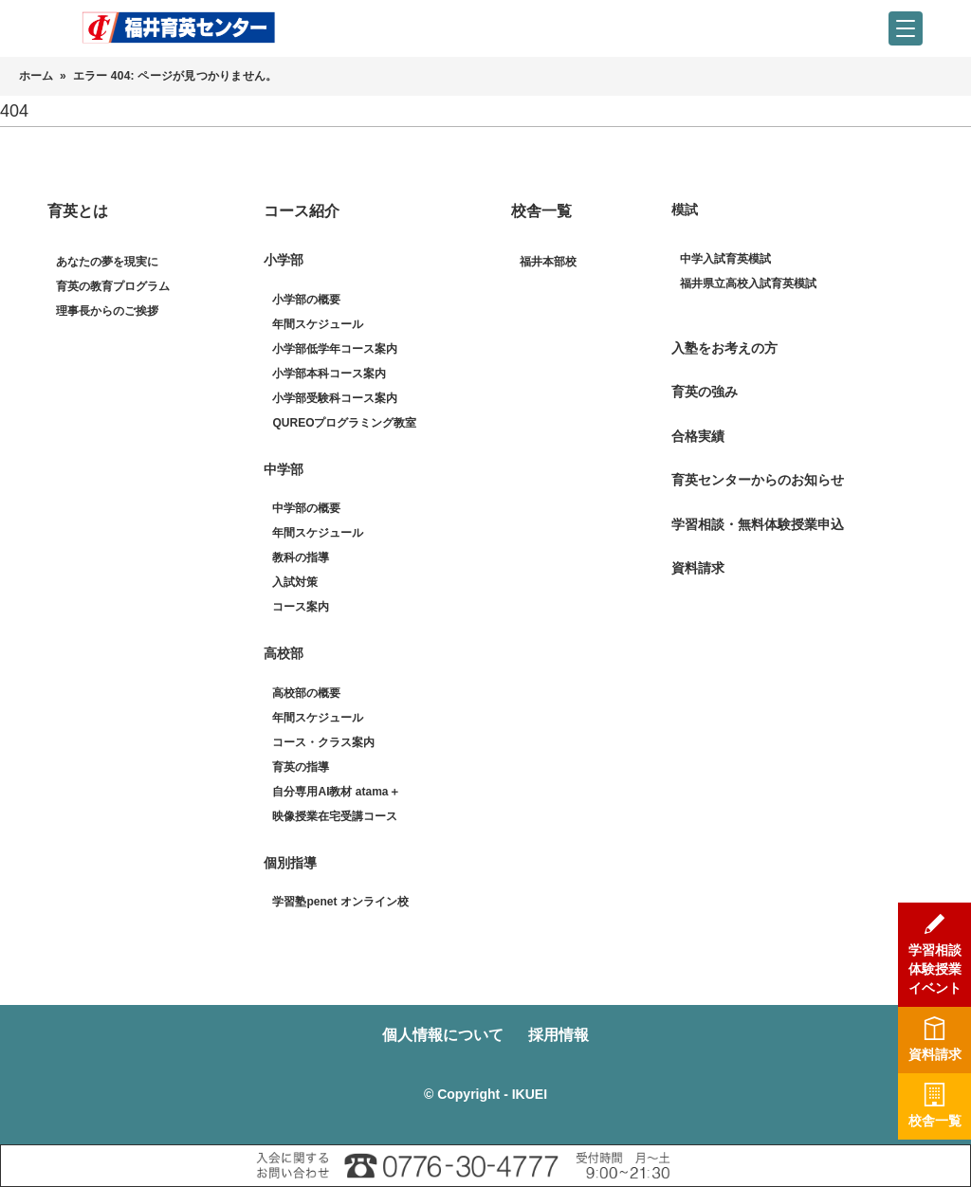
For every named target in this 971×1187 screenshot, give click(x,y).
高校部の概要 (306, 693)
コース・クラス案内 (323, 742)
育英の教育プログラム (113, 286)
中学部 (283, 469)
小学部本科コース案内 (329, 373)
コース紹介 (301, 211)
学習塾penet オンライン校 (340, 901)
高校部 (283, 653)
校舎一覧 (541, 211)
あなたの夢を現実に (107, 261)
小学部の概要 (306, 299)
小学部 (283, 259)
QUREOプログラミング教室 (344, 422)
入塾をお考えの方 (724, 348)
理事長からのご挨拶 (107, 311)
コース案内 (300, 606)
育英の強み (704, 391)
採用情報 (560, 1035)
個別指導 (290, 862)
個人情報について (441, 1035)
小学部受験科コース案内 (334, 398)
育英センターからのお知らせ (757, 479)
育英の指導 (300, 767)
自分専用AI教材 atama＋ (335, 791)
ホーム (36, 75)
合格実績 (697, 436)
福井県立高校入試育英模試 (748, 283)
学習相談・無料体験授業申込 (757, 524)
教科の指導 (300, 557)
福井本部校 (548, 261)
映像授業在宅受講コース (334, 816)
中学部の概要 (306, 508)
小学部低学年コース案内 (334, 349)
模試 (684, 209)
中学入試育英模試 (725, 258)
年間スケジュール (317, 324)
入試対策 (295, 582)
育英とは (77, 211)
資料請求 (697, 567)
